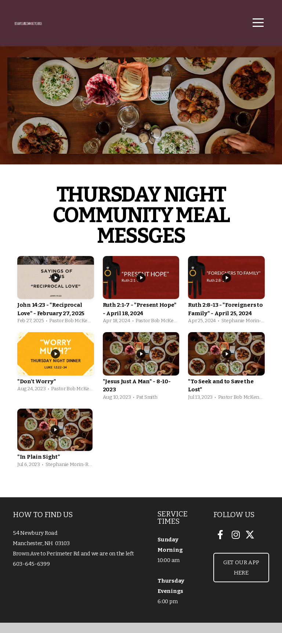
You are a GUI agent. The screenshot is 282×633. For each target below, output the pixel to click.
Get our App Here (241, 577)
